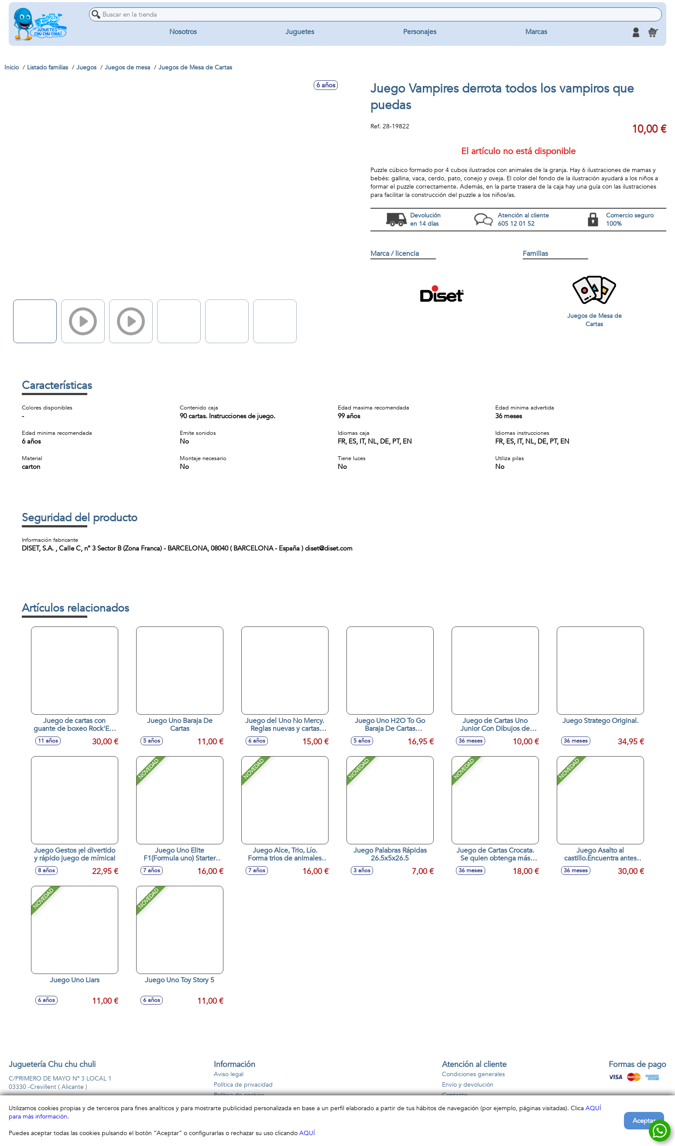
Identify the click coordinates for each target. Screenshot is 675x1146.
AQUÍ (307, 1133)
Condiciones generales (473, 1074)
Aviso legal (228, 1074)
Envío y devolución (467, 1085)
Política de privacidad (243, 1085)
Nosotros (183, 32)
